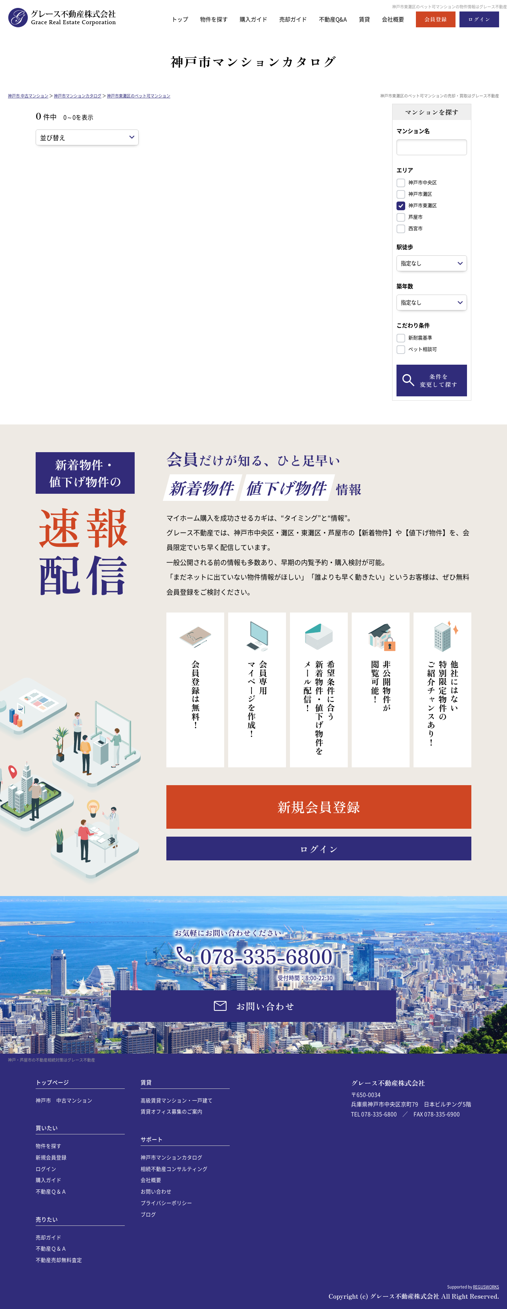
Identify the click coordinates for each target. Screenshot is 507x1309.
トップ (169, 19)
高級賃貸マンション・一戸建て (177, 1100)
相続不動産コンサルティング (174, 1168)
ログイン (46, 1168)
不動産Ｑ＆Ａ (51, 1191)
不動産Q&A (330, 19)
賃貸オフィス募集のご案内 (171, 1111)
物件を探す (205, 19)
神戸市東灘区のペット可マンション (138, 96)
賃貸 (362, 19)
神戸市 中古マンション (28, 96)
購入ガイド (246, 19)
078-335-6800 (266, 955)
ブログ (148, 1214)
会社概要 (392, 19)
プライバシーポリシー (166, 1202)
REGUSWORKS (486, 1287)
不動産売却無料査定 (59, 1259)
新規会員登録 (51, 1157)
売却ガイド (288, 19)
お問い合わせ (156, 1191)
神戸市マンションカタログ (77, 96)
